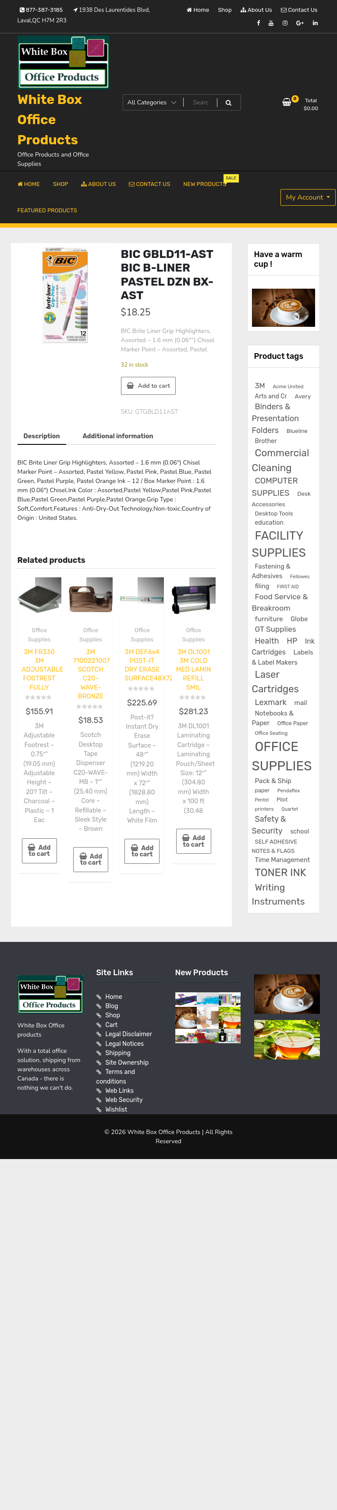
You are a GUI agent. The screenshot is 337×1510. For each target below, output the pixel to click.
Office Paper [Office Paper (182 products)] (292, 723)
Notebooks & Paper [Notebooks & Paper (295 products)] (273, 718)
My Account (305, 197)
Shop (225, 10)
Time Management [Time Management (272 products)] (282, 860)
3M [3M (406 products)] (260, 386)
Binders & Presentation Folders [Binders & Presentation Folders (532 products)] (275, 418)
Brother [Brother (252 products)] (266, 441)
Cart (112, 1024)
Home (198, 10)
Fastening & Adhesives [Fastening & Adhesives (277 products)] (271, 571)
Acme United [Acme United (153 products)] (288, 386)
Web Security (124, 1098)
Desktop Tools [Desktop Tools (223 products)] (274, 513)
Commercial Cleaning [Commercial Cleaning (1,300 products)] (280, 460)
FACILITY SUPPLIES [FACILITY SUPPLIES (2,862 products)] (279, 544)
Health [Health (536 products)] (267, 640)
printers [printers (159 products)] (264, 809)
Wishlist (117, 1107)
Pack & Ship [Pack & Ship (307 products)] (273, 781)
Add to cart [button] (40, 848)
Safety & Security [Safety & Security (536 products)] (269, 824)
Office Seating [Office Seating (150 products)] (271, 733)
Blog (112, 1006)
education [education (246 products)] (269, 522)
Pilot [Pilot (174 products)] (282, 800)
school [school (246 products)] (299, 831)
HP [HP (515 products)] (292, 640)
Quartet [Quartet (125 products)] (289, 809)
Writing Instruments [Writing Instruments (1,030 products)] (278, 894)
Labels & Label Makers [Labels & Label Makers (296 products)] (282, 657)
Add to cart (154, 386)
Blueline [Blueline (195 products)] (297, 431)
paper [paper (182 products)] (262, 790)
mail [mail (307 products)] (300, 703)
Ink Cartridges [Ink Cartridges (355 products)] (283, 646)
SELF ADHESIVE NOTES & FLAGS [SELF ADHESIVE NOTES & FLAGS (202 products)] (275, 846)
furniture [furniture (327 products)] (269, 619)
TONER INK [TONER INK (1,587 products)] (280, 872)
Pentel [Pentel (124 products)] (262, 800)
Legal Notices (125, 1043)
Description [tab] (42, 436)
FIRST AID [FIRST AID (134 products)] (288, 587)
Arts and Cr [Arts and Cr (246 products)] (271, 396)
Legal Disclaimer (129, 1034)
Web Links (120, 1089)
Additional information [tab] (116, 436)
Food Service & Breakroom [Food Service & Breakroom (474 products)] (280, 602)
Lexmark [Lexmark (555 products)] (271, 702)
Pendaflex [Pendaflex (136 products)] (288, 791)
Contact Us (299, 10)
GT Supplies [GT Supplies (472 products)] (275, 629)
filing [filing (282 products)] (262, 586)
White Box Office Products (50, 120)
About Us (256, 10)
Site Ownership (127, 1061)
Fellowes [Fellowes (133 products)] (299, 577)
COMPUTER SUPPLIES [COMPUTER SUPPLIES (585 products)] (275, 487)
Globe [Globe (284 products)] (299, 619)
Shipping (118, 1052)
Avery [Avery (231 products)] (303, 396)
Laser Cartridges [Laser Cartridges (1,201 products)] (275, 682)
